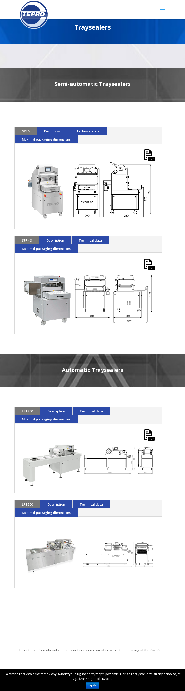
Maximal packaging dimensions (46, 139)
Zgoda (92, 685)
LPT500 (27, 504)
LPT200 (27, 411)
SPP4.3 (27, 240)
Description (53, 131)
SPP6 (25, 131)
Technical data (87, 131)
